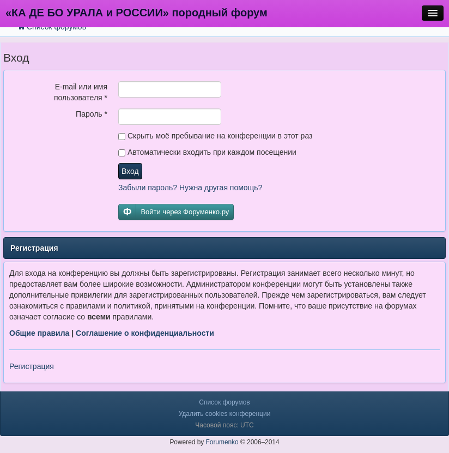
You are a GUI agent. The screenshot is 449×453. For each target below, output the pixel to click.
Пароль (91, 114)
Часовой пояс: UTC (224, 425)
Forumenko (222, 442)
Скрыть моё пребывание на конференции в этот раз (215, 135)
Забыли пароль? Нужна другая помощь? (190, 187)
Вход (130, 171)
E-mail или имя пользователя (80, 92)
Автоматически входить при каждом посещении (207, 152)
